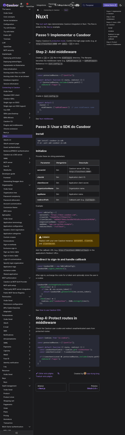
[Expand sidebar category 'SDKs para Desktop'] (29, 113)
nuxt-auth (43, 24)
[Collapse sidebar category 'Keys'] (29, 378)
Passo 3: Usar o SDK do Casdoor (114, 23)
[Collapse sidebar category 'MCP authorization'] (29, 278)
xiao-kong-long (91, 373)
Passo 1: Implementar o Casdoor (114, 12)
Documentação (11, 5)
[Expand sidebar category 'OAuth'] (29, 323)
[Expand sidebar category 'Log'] (29, 366)
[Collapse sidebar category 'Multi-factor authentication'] (29, 427)
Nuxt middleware (46, 119)
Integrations (41, 5)
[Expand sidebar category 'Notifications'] (29, 335)
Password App (52, 5)
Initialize (111, 31)
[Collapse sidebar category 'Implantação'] (29, 54)
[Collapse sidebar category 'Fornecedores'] (29, 315)
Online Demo (110, 5)
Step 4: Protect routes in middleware (114, 43)
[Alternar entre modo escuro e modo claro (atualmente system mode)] (120, 5)
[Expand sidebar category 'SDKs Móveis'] (29, 117)
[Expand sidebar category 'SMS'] (29, 331)
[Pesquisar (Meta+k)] (92, 5)
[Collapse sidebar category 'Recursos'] (29, 370)
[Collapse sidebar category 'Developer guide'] (29, 174)
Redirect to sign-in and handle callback (114, 36)
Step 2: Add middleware (111, 18)
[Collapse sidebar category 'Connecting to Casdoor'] (29, 87)
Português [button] (59, 5)
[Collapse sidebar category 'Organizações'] (29, 185)
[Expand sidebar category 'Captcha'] (29, 351)
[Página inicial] (38, 10)
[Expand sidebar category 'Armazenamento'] (29, 339)
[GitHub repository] (71, 5)
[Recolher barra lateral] (16, 433)
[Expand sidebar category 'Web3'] (29, 354)
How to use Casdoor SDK (50, 310)
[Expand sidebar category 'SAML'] (29, 158)
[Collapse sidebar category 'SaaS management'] (29, 386)
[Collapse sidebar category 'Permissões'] (29, 296)
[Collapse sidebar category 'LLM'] (29, 42)
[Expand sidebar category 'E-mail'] (29, 327)
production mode (58, 41)
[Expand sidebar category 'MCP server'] (29, 162)
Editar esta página (44, 373)
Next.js (49, 27)
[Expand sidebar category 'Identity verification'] (29, 362)
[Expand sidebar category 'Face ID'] (29, 358)
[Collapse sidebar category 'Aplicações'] (29, 215)
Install (110, 28)
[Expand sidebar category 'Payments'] (29, 347)
